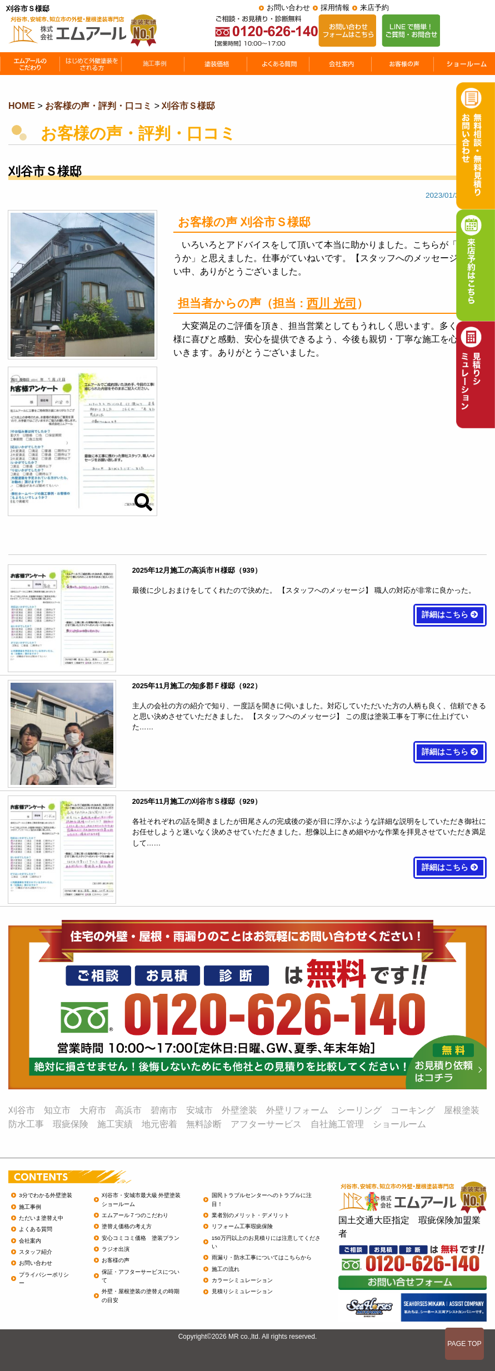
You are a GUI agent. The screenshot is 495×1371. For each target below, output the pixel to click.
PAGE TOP (464, 1344)
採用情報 (335, 7)
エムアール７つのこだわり (135, 1215)
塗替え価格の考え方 (127, 1226)
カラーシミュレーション (242, 1280)
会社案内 (30, 1241)
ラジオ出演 (115, 1249)
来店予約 (374, 7)
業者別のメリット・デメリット (250, 1215)
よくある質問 (35, 1229)
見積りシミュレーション (242, 1291)
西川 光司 (332, 303)
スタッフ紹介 (35, 1252)
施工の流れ (225, 1269)
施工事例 (30, 1207)
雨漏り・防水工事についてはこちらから (262, 1257)
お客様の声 (115, 1260)
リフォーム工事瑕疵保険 (242, 1226)
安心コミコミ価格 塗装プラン (140, 1238)
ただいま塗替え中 (41, 1218)
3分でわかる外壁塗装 (45, 1195)
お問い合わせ (288, 7)
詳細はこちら (450, 615)
